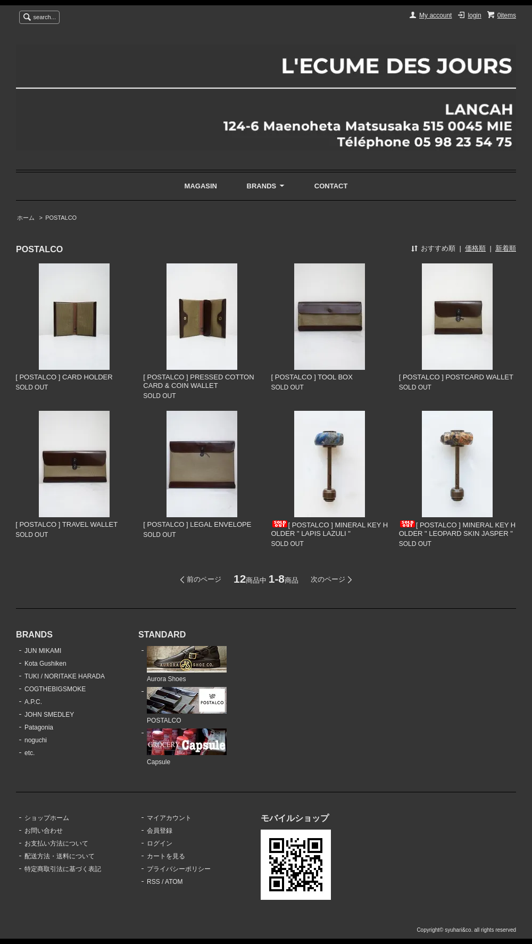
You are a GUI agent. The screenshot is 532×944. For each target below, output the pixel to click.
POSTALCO (61, 217)
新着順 (505, 248)
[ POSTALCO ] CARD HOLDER (64, 377)
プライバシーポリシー (179, 869)
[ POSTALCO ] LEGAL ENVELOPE (197, 524)
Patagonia (38, 727)
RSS (153, 881)
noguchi (35, 740)
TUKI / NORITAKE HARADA (64, 676)
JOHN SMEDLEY (49, 714)
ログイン (159, 843)
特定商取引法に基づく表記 (62, 869)
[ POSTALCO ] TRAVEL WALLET (66, 524)
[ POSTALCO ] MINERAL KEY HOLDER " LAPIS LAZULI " (329, 529)
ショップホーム (46, 818)
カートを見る (166, 856)
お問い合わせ (43, 830)
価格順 (475, 248)
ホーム (26, 217)
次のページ (328, 579)
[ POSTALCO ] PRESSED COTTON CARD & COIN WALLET (198, 381)
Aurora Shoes (187, 664)
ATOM (174, 881)
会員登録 (159, 830)
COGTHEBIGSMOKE (55, 689)
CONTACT (331, 186)
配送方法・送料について (59, 856)
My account (435, 15)
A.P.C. (33, 702)
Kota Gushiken (45, 663)
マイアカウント (169, 818)
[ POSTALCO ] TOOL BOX (312, 377)
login (474, 15)
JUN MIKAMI (42, 651)
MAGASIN (201, 186)
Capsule (187, 747)
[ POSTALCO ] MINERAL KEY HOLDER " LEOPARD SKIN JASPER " (457, 529)
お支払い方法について (56, 843)
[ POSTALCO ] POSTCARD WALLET (456, 377)
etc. (29, 753)
